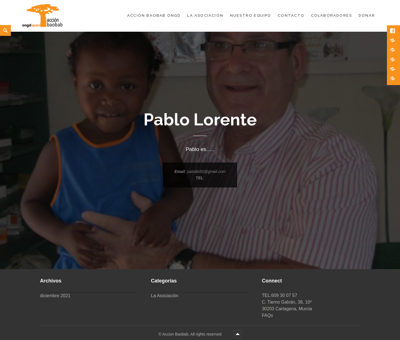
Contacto (291, 15)
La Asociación (205, 15)
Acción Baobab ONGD (154, 15)
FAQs (267, 315)
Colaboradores (331, 15)
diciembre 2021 (55, 295)
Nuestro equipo (250, 15)
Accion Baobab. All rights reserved (192, 334)
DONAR (367, 15)
